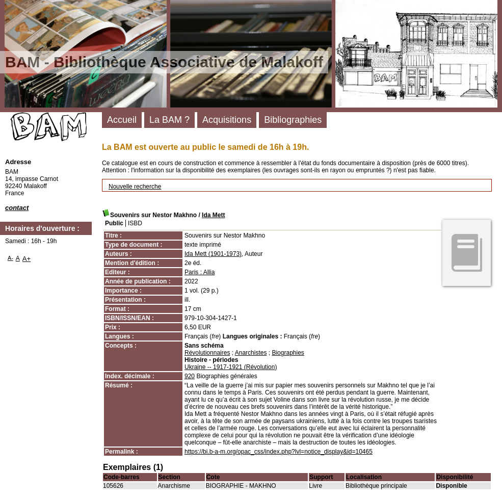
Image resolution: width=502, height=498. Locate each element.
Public (114, 223)
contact (17, 208)
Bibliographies (293, 120)
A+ (26, 259)
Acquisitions (226, 120)
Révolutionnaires (207, 352)
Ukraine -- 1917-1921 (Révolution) (230, 367)
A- (10, 258)
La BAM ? (169, 120)
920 (189, 376)
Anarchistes (251, 352)
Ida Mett (213, 215)
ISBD (135, 223)
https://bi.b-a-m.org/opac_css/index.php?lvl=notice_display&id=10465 (278, 451)
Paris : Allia (199, 272)
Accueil (122, 120)
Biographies (288, 352)
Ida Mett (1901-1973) (213, 253)
